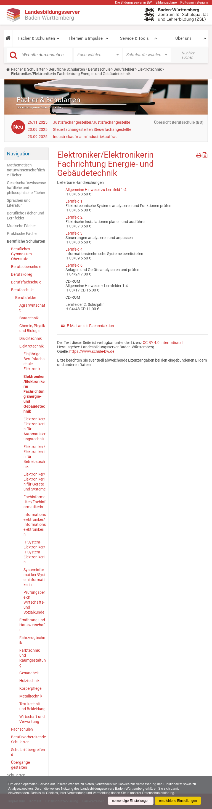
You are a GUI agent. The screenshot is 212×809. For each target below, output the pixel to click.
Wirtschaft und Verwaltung (32, 719)
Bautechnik (29, 318)
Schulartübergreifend (28, 752)
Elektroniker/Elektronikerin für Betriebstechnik (34, 456)
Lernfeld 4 (74, 249)
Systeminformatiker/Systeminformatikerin (34, 577)
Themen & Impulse (85, 38)
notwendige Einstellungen (130, 801)
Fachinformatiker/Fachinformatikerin (34, 502)
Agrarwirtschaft (32, 307)
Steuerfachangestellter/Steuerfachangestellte (92, 129)
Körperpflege (30, 688)
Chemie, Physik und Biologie (32, 328)
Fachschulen (22, 729)
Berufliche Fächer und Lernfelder (25, 215)
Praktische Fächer (22, 233)
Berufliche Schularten (67, 69)
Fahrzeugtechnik (32, 640)
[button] (8, 38)
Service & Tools (134, 38)
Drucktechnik (30, 338)
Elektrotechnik (149, 69)
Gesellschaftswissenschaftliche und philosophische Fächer (26, 188)
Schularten (16, 775)
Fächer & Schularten (36, 38)
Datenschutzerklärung (160, 793)
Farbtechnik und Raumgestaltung (32, 657)
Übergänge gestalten (20, 765)
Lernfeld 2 (74, 217)
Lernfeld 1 (74, 201)
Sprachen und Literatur (19, 203)
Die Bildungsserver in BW (133, 2)
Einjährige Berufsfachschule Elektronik (33, 361)
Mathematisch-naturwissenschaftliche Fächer (26, 170)
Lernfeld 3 (74, 233)
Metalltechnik (30, 696)
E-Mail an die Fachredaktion (90, 325)
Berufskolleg (21, 274)
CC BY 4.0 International (162, 342)
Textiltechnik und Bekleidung (32, 706)
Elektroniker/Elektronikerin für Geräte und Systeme (34, 481)
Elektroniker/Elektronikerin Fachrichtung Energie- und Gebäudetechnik (34, 393)
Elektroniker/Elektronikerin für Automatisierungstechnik (34, 429)
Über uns (183, 38)
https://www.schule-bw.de (91, 351)
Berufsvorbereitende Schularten (28, 739)
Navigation (19, 154)
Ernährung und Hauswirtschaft (32, 625)
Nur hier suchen (188, 55)
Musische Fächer (21, 226)
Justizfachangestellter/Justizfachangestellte (91, 122)
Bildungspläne (166, 2)
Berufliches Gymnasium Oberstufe (21, 254)
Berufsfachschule (26, 282)
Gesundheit (29, 673)
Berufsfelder (123, 69)
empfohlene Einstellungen (178, 801)
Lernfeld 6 (74, 265)
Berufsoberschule (26, 266)
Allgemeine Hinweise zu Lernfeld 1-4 (95, 189)
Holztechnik (29, 680)
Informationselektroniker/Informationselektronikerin (34, 524)
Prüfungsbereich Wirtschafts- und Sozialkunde (34, 602)
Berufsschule (99, 69)
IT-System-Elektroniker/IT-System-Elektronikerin (34, 552)
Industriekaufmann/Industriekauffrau (85, 136)
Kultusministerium (194, 2)
